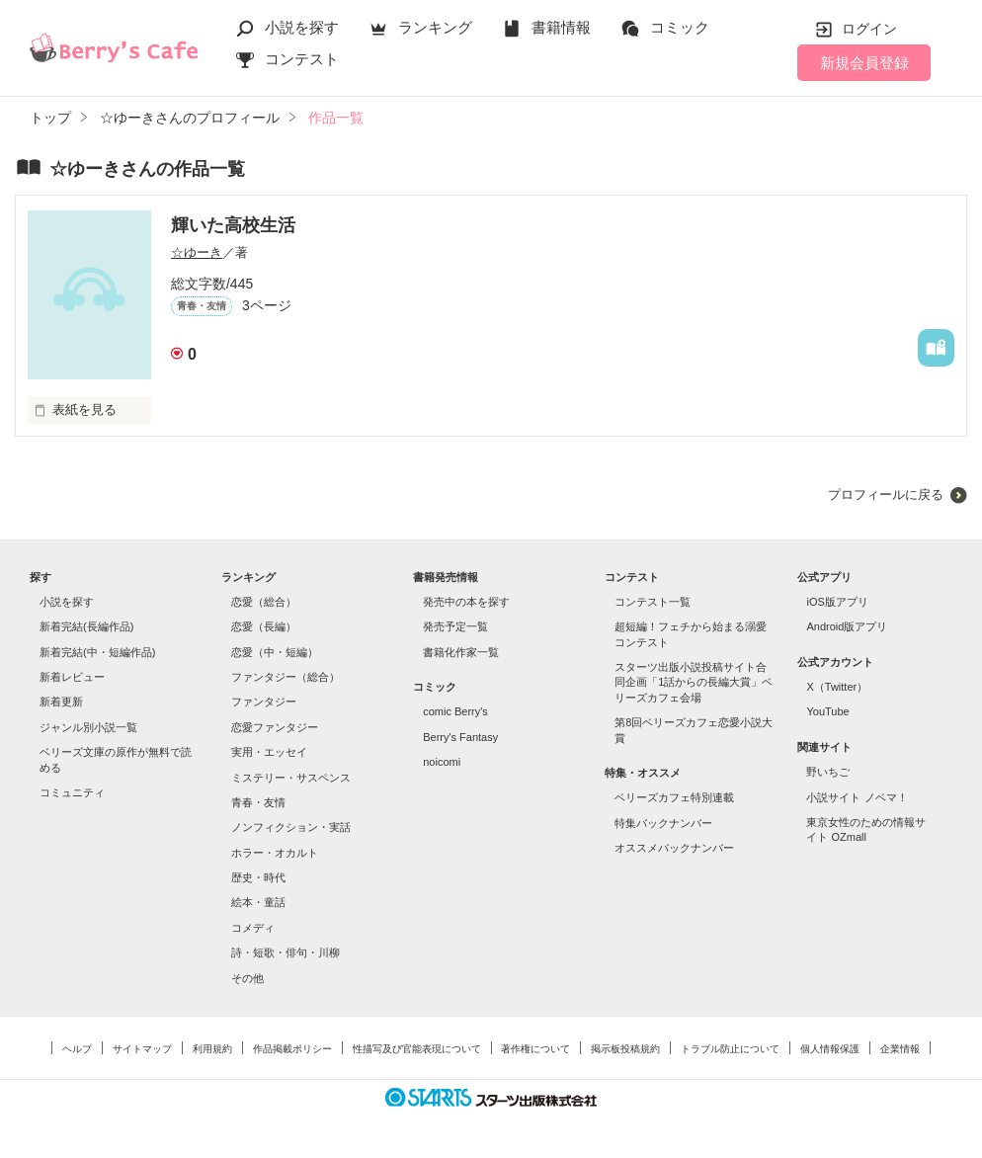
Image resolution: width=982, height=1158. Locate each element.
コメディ (253, 928)
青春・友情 (258, 802)
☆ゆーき (196, 252)
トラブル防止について (730, 1048)
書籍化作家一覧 (461, 652)
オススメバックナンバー (674, 848)
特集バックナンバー (663, 823)
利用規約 (212, 1048)
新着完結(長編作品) (86, 626)
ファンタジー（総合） (285, 677)
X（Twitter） (836, 687)
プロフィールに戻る (885, 494)
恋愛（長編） (263, 626)
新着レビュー (72, 677)
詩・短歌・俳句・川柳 (285, 952)
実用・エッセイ (269, 752)
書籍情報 (561, 27)
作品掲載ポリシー (292, 1048)
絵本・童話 (258, 902)
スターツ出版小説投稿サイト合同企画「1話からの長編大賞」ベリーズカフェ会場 (693, 682)
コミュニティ (72, 792)
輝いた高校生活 (233, 225)
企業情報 (900, 1048)
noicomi (441, 762)
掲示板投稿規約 (625, 1048)
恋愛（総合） (263, 602)
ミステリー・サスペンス (291, 778)
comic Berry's (455, 711)
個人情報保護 (829, 1048)
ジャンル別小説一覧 (88, 727)
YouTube (827, 711)
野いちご (828, 772)
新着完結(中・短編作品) (97, 652)
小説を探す (302, 27)
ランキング (435, 27)
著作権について (535, 1048)
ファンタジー (263, 701)
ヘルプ (77, 1048)
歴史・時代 (258, 877)
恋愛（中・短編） (274, 652)
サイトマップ (142, 1048)
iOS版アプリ (836, 602)
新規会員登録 (864, 62)
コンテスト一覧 (652, 602)
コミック (679, 27)
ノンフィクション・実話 (291, 827)
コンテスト (302, 58)
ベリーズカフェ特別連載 (674, 797)
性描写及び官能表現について (417, 1048)
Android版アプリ (846, 626)
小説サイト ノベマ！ (856, 797)
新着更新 (61, 701)
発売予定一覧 (455, 626)
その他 (247, 978)
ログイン (869, 29)
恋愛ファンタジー (274, 727)
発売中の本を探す (466, 602)
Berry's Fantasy (460, 737)
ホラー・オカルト (274, 853)
